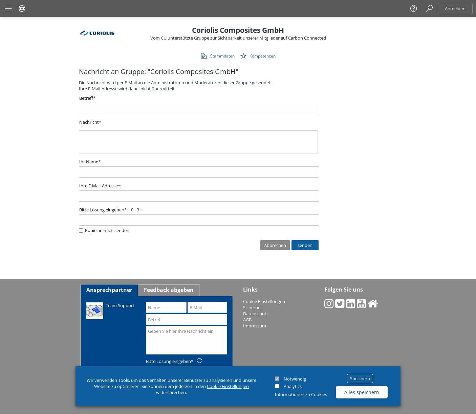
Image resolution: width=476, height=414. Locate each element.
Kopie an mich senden (107, 230)
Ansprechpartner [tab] (109, 290)
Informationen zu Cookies (301, 394)
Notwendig (295, 379)
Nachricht (89, 122)
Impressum (254, 326)
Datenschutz (255, 313)
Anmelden (455, 8)
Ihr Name (88, 162)
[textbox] (198, 142)
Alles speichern (361, 392)
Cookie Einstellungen (228, 386)
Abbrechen (275, 245)
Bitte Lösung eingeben (101, 210)
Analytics (293, 386)
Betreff (86, 98)
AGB (247, 320)
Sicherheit (253, 307)
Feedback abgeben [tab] (169, 290)
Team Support (110, 310)
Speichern (360, 378)
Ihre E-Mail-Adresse (98, 186)
